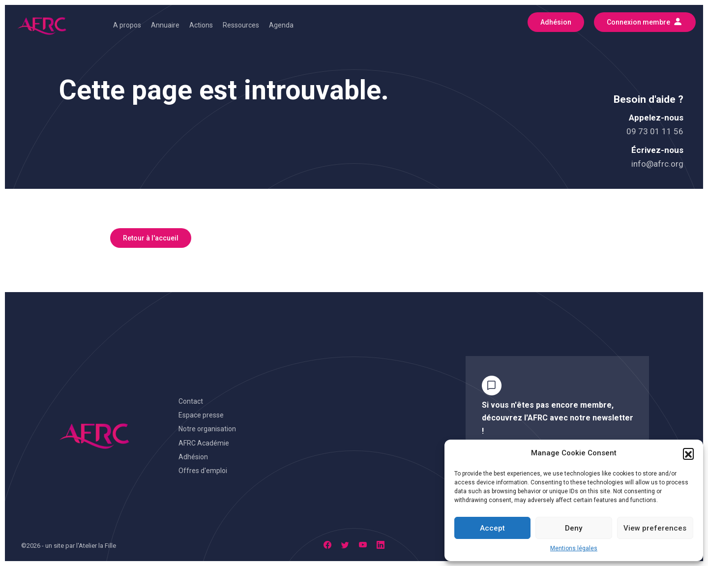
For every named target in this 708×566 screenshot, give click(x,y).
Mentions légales (573, 548)
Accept (492, 528)
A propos (127, 25)
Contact (190, 401)
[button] (688, 453)
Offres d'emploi (202, 471)
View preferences (654, 528)
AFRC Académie (203, 443)
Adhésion (193, 457)
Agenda (281, 25)
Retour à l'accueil (150, 238)
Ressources (241, 25)
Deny (573, 528)
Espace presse (201, 415)
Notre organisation (207, 429)
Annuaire (165, 25)
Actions (201, 25)
